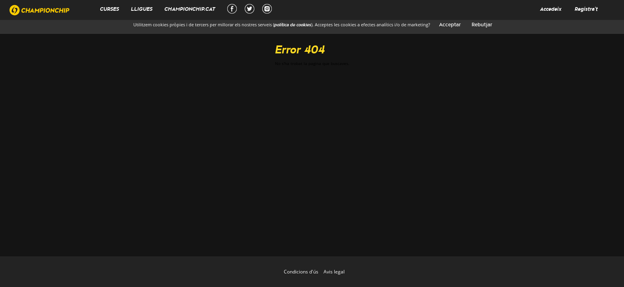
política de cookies (292, 25)
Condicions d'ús (301, 271)
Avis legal (334, 271)
